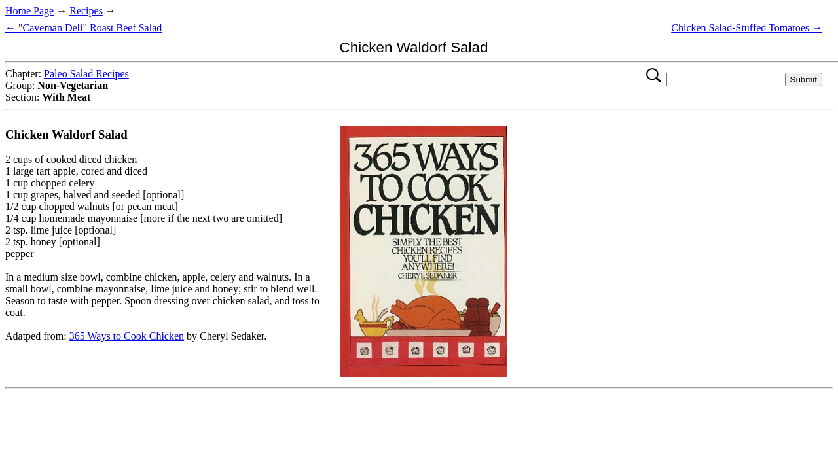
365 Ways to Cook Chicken (126, 335)
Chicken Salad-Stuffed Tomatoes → (746, 27)
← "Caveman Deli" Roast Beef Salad (83, 27)
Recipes (86, 10)
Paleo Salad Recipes (86, 73)
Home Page (29, 10)
